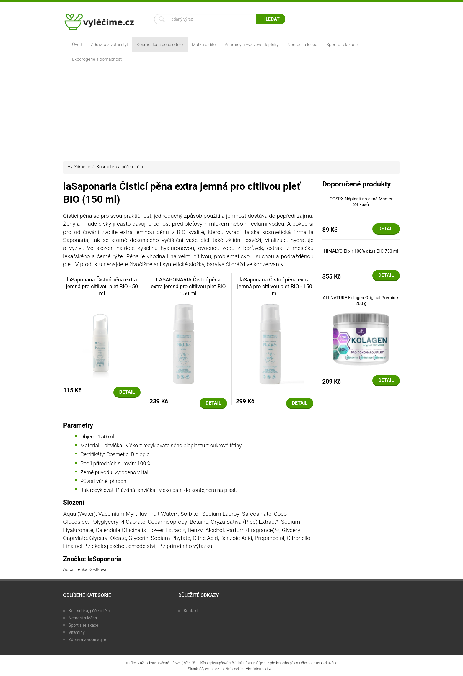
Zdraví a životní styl (109, 44)
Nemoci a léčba (302, 44)
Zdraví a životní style (87, 639)
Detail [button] (127, 392)
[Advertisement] (231, 114)
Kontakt (191, 610)
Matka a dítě (204, 44)
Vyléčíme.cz (79, 166)
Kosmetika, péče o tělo (89, 610)
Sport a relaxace (342, 44)
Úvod (77, 44)
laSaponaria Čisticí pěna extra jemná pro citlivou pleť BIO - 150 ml (274, 286)
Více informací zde (260, 669)
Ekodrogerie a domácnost (97, 59)
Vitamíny (77, 632)
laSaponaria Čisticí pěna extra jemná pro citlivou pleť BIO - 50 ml (102, 286)
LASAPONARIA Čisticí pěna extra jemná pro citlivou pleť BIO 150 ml (188, 286)
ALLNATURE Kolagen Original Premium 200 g (361, 300)
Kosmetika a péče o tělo (160, 44)
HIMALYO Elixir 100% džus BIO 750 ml (361, 251)
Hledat (271, 19)
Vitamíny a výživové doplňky (251, 44)
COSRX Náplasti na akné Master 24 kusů (361, 201)
